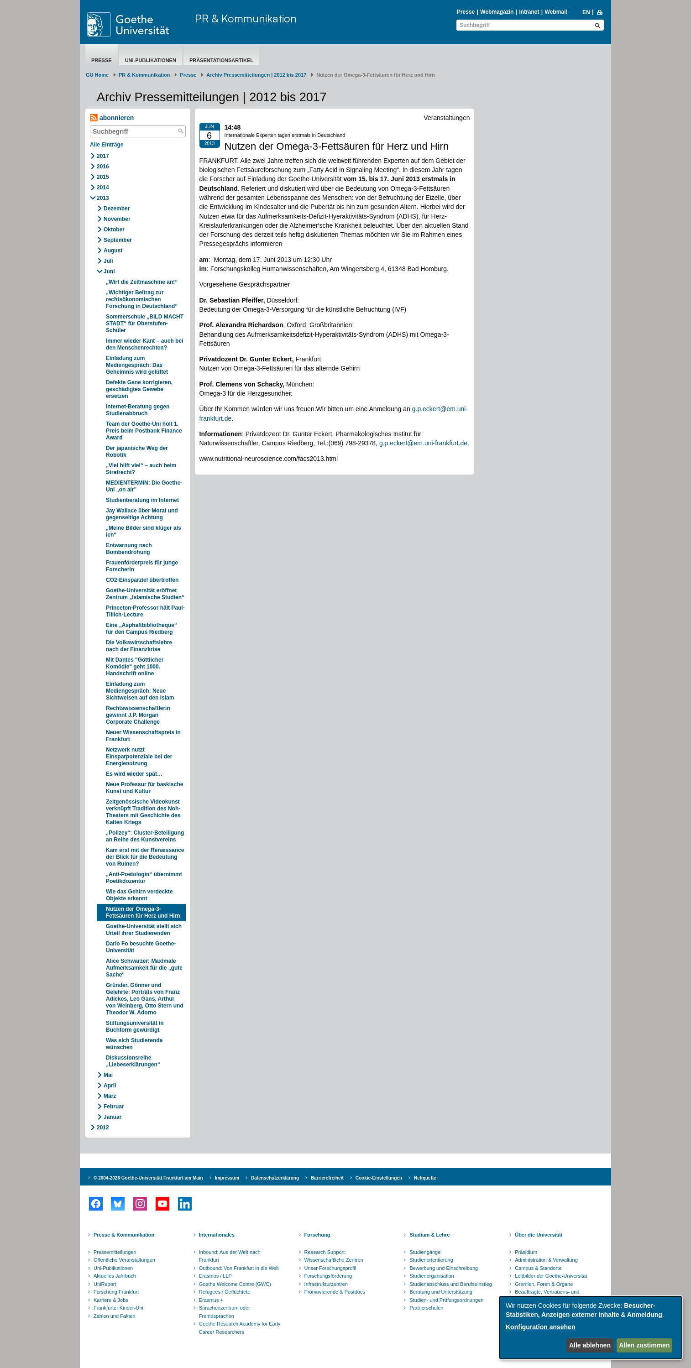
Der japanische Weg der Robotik (137, 451)
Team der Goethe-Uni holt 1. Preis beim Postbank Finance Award (144, 431)
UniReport (105, 1284)
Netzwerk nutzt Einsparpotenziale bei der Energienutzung (139, 757)
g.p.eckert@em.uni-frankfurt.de (423, 443)
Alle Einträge (106, 144)
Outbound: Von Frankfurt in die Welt (239, 1268)
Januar (112, 1117)
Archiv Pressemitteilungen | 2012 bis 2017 (256, 75)
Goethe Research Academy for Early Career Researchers (240, 1328)
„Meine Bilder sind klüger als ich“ (143, 531)
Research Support (324, 1252)
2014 (103, 187)
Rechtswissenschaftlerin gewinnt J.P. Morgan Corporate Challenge (138, 715)
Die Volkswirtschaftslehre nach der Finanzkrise (139, 646)
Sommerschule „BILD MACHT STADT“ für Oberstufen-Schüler (144, 323)
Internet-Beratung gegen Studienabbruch (137, 410)
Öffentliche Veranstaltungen (124, 1260)
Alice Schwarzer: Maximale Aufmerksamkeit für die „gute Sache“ (144, 968)
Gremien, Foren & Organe (544, 1284)
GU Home (97, 75)
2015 (103, 177)
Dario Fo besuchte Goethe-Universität (141, 947)
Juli (108, 261)
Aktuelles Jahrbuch (115, 1276)
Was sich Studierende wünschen (134, 1043)
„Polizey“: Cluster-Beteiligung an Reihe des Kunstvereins (145, 836)
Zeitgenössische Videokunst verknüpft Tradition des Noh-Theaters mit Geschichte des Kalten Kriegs (143, 812)
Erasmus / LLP (215, 1276)
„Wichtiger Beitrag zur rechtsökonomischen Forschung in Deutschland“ (142, 299)
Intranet (529, 12)
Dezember (117, 208)
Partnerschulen (426, 1308)
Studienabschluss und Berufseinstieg (450, 1284)
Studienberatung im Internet (142, 500)
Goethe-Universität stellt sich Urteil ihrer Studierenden (144, 929)
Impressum (227, 1177)
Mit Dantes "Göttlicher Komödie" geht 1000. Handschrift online (134, 667)
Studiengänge (424, 1252)
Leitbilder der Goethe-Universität (551, 1276)
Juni (109, 271)
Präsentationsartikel (221, 60)
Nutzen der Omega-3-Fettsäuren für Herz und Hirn (143, 912)
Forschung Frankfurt (116, 1292)
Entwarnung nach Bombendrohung (129, 548)
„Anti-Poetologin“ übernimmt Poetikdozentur (144, 877)
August (113, 250)
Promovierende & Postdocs (334, 1292)
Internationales (217, 1234)
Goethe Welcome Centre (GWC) (235, 1284)
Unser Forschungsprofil (330, 1268)
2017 (103, 156)
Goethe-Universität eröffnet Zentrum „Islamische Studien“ (145, 593)
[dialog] (590, 1327)
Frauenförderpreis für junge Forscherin (142, 566)
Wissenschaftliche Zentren (333, 1260)
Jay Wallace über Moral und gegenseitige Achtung (142, 514)
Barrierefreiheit (327, 1177)
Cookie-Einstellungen (379, 1177)
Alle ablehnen (590, 1345)
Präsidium (526, 1252)
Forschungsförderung (328, 1276)
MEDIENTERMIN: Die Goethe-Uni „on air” (144, 486)
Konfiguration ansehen (540, 1327)
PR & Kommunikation (246, 18)
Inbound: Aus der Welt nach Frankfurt (230, 1256)
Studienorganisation (431, 1276)
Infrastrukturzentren (326, 1284)
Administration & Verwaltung (546, 1260)
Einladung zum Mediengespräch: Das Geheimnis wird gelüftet (137, 365)
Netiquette (425, 1177)
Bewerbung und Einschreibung (443, 1268)
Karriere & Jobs (111, 1300)
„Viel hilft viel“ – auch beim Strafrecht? (141, 468)
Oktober (114, 229)
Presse (466, 12)
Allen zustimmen (644, 1345)
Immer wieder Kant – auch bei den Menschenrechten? (144, 344)
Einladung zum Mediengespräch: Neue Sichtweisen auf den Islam (140, 691)
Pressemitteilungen (115, 1252)
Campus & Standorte (538, 1268)
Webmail (556, 12)
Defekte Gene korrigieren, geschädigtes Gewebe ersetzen (139, 389)
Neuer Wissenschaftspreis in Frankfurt (143, 735)
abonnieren (112, 118)
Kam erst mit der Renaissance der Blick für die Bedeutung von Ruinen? (145, 857)
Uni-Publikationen (150, 60)
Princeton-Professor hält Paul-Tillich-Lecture (145, 611)
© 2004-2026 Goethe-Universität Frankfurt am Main (148, 1177)
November (117, 219)
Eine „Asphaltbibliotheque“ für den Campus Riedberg (141, 628)
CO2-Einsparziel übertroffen (142, 580)
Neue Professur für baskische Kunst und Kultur (144, 787)
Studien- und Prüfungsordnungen (446, 1300)
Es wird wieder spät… (134, 774)
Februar (114, 1106)
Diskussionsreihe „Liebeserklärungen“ (133, 1061)
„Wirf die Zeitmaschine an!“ (142, 282)
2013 (103, 198)
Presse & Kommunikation (124, 1234)
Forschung (317, 1234)
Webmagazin (496, 12)
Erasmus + (211, 1300)
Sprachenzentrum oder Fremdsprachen (224, 1312)
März (110, 1096)
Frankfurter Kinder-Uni (118, 1308)
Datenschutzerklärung (275, 1177)
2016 (103, 166)
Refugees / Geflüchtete (225, 1292)
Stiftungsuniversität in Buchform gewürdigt (135, 1026)
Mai (108, 1075)
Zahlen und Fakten (115, 1316)
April (110, 1085)
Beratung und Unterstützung (440, 1292)
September (118, 240)
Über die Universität (538, 1234)
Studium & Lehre (429, 1234)
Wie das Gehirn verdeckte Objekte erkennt (139, 895)
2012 (103, 1127)
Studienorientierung (431, 1260)
